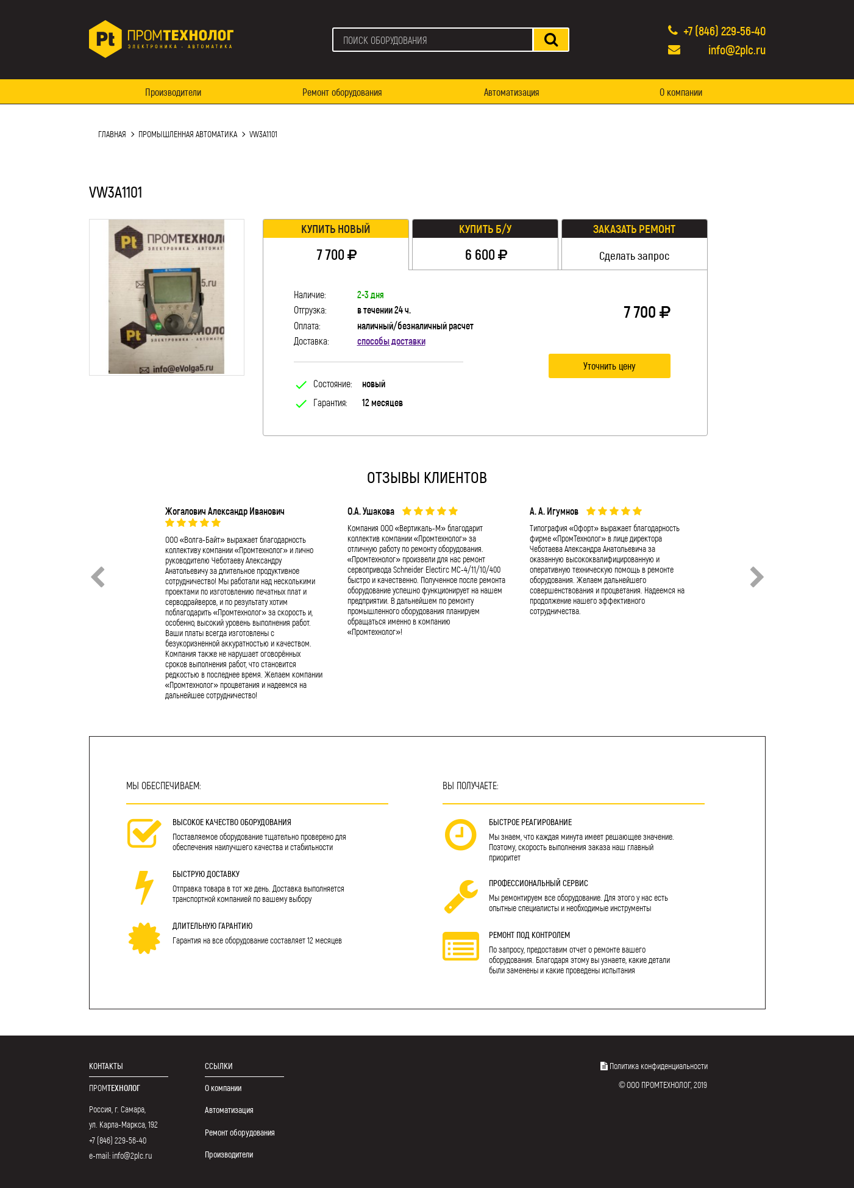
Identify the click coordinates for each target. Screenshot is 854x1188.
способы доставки (391, 340)
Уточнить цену (609, 365)
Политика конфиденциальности (659, 1066)
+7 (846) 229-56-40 (724, 30)
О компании (681, 92)
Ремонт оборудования (342, 92)
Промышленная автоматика (187, 134)
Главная (112, 134)
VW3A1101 (263, 134)
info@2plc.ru (737, 49)
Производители (173, 92)
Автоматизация (511, 92)
